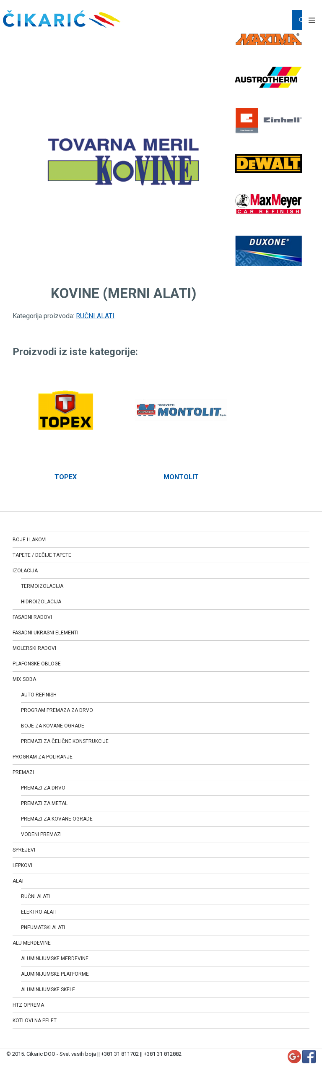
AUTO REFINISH (39, 695)
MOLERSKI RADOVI (34, 648)
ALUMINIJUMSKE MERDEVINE (54, 958)
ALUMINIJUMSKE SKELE (48, 989)
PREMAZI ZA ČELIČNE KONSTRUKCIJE (65, 741)
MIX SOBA (24, 679)
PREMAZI (23, 772)
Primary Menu (312, 20)
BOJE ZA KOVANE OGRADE (52, 726)
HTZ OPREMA (28, 1005)
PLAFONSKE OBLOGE (37, 664)
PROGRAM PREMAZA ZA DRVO (57, 710)
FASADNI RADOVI (32, 617)
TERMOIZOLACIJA (42, 586)
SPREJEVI (24, 850)
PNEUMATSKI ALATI (43, 927)
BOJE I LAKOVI (30, 540)
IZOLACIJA (25, 571)
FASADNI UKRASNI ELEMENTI (45, 633)
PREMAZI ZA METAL (44, 803)
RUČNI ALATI (53, 40)
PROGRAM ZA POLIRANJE (43, 757)
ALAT (18, 881)
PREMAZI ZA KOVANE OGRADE (57, 819)
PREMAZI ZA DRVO (43, 788)
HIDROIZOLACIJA (41, 602)
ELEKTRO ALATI (39, 912)
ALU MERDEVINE (32, 943)
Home (21, 40)
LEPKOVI (22, 865)
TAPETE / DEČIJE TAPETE (42, 555)
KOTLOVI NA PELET (35, 1020)
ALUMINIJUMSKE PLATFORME (55, 974)
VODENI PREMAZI (41, 834)
